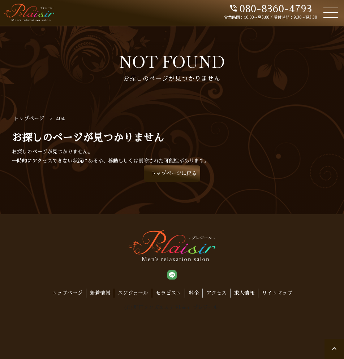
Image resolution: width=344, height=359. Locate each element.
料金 (194, 292)
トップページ (67, 292)
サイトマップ (277, 292)
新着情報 (100, 292)
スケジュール (133, 292)
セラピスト (168, 292)
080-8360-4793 (270, 9)
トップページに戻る (174, 173)
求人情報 (244, 292)
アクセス (216, 292)
